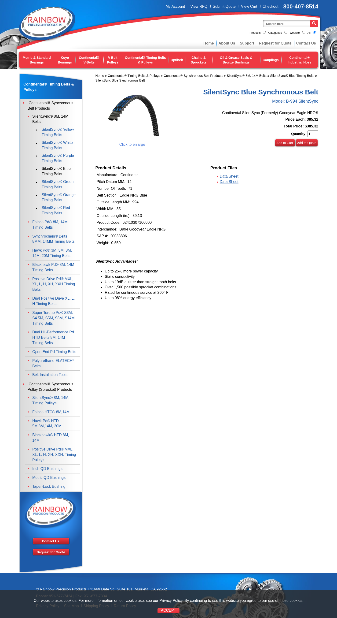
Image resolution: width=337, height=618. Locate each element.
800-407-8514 (300, 6)
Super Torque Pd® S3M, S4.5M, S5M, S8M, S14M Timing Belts (53, 318)
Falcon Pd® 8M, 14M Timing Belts (50, 224)
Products (254, 32)
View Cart (249, 6)
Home (208, 43)
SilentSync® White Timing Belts (57, 145)
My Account (175, 6)
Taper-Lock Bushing (48, 486)
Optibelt (177, 60)
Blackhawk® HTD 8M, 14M (50, 437)
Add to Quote (306, 143)
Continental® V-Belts (89, 60)
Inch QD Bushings (47, 469)
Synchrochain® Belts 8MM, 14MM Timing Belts (53, 239)
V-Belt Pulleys (112, 60)
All (309, 32)
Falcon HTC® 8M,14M (51, 412)
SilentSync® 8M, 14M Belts (247, 76)
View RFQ (198, 6)
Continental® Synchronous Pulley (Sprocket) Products (50, 386)
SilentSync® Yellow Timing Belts (58, 132)
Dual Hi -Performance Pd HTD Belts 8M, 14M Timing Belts (53, 337)
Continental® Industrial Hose (299, 60)
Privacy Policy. (171, 601)
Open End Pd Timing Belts (54, 352)
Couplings (270, 60)
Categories (275, 32)
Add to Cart (285, 143)
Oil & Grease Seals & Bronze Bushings (236, 60)
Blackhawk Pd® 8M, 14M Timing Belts (53, 267)
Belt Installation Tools (49, 375)
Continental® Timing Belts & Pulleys (145, 60)
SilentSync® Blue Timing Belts (292, 76)
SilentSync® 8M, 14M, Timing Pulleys (51, 400)
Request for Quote (275, 43)
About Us (227, 43)
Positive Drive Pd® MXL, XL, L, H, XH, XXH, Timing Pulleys (54, 454)
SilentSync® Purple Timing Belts (58, 158)
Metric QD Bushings (49, 478)
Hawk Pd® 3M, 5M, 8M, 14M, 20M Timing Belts (52, 253)
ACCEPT (168, 610)
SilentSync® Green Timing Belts (57, 184)
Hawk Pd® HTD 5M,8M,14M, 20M (46, 423)
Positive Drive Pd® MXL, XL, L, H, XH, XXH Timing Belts (53, 284)
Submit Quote (224, 6)
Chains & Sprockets (199, 60)
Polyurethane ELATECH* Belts (53, 363)
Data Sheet (229, 176)
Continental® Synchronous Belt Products (193, 76)
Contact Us (306, 43)
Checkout (270, 6)
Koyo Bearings (65, 60)
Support (247, 43)
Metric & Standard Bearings (37, 60)
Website (295, 32)
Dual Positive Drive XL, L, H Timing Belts (53, 301)
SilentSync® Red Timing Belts (56, 210)
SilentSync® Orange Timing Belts (59, 197)
